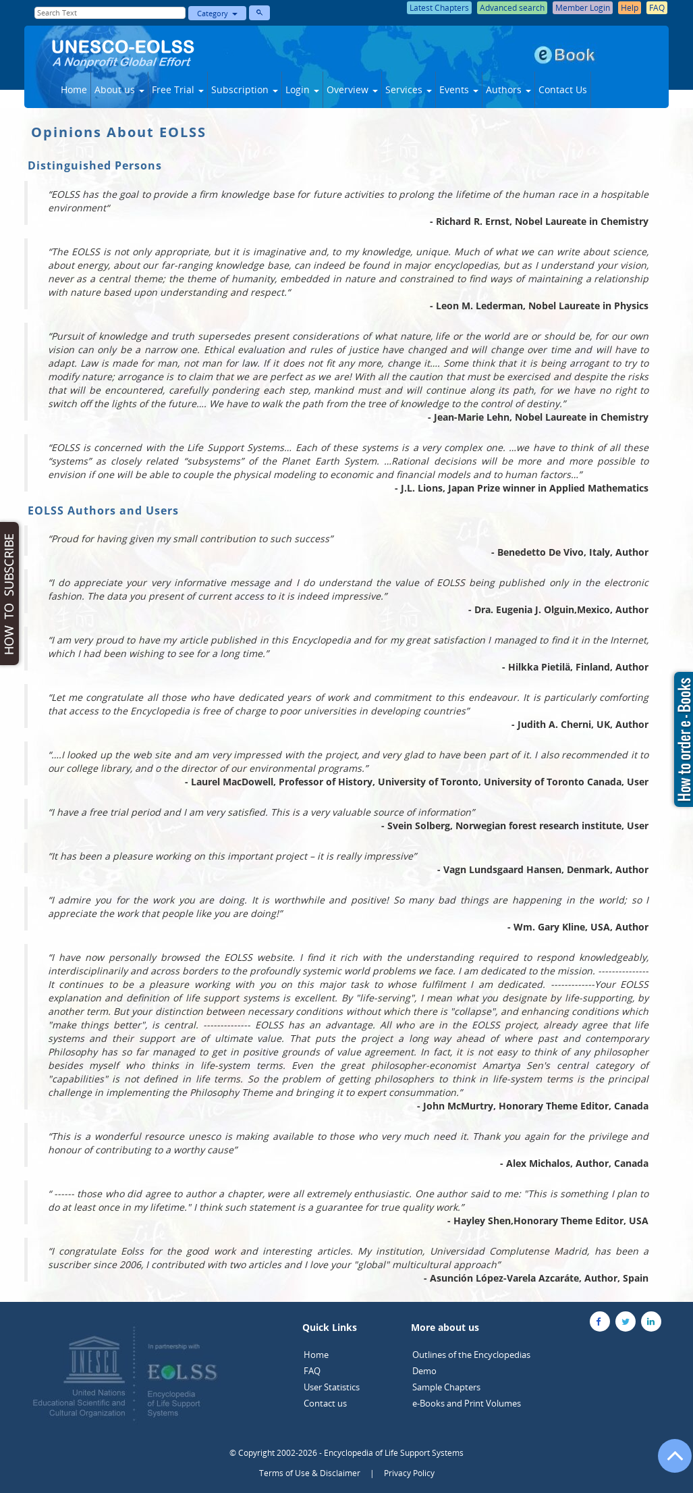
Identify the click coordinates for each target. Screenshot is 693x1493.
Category (217, 13)
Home (74, 89)
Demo (424, 1371)
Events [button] (458, 89)
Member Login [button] (582, 8)
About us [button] (119, 89)
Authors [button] (508, 89)
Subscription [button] (244, 89)
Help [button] (629, 8)
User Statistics (332, 1387)
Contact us (325, 1403)
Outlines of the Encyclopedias (471, 1354)
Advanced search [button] (512, 8)
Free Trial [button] (178, 89)
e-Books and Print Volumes (466, 1403)
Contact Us (562, 89)
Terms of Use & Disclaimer (309, 1473)
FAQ (312, 1371)
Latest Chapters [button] (439, 8)
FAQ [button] (657, 8)
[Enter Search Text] (110, 13)
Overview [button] (352, 89)
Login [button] (302, 89)
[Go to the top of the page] (669, 1462)
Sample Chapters (446, 1387)
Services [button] (408, 89)
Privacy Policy (409, 1473)
